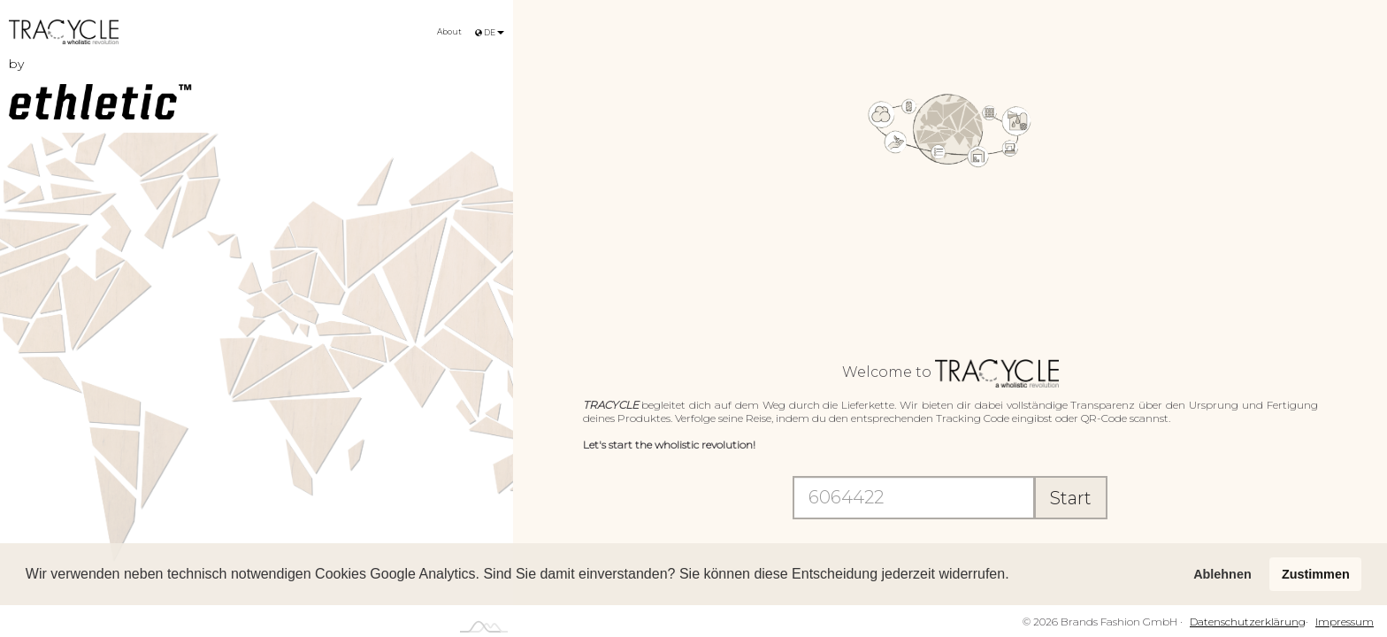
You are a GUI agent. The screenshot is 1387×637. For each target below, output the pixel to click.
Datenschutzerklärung (1248, 621)
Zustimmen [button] (1316, 574)
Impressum (1344, 621)
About (449, 31)
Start (1071, 498)
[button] (1015, 576)
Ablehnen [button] (1222, 574)
